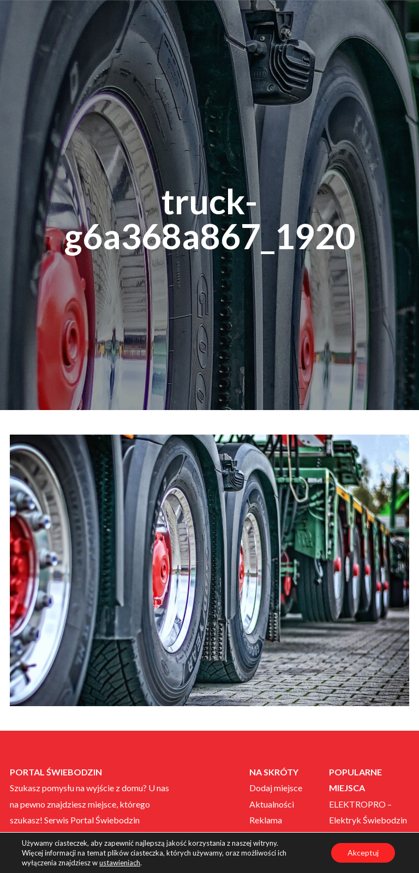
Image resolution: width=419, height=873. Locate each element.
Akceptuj (363, 852)
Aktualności (271, 804)
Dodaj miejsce (275, 787)
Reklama (265, 820)
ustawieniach (119, 862)
